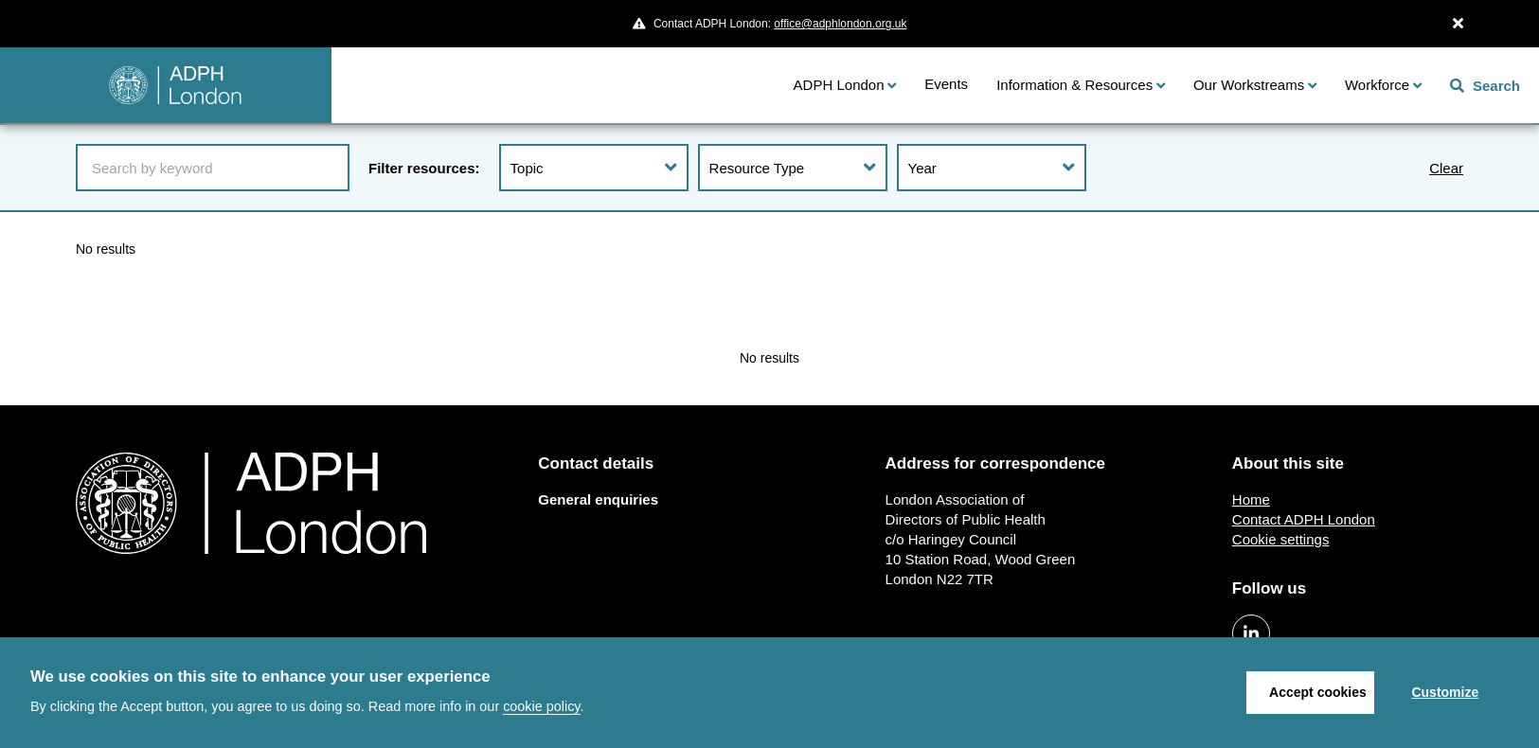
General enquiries (598, 499)
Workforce (1377, 85)
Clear (1446, 168)
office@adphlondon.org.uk (840, 23)
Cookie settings (1281, 539)
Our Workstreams (1248, 85)
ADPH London (839, 85)
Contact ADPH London (1303, 519)
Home (1251, 499)
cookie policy (541, 706)
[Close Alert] (1458, 23)
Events (946, 84)
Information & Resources (1074, 85)
